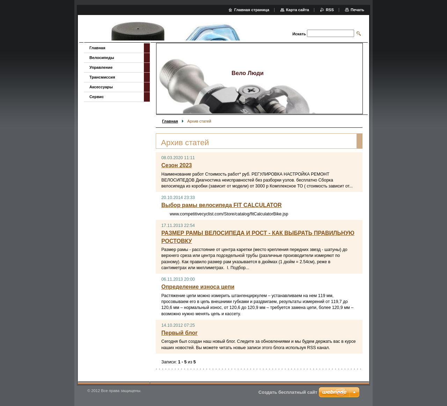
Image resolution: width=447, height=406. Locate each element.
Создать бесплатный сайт (287, 392)
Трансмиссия (102, 77)
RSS (330, 10)
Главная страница (251, 10)
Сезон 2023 (176, 165)
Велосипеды (101, 58)
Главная (170, 121)
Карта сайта (297, 10)
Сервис (96, 97)
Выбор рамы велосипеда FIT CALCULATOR (221, 205)
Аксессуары (101, 87)
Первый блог (179, 333)
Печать (357, 10)
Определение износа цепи (197, 287)
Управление (100, 67)
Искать (299, 34)
